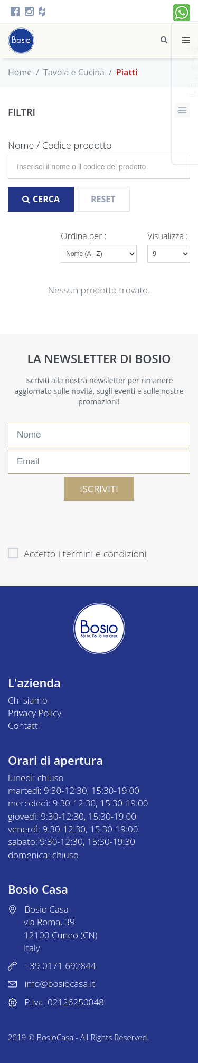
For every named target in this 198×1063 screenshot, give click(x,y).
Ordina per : (84, 236)
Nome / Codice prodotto (60, 145)
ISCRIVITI (99, 488)
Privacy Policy (34, 713)
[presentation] (88, 521)
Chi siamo (28, 700)
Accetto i (77, 553)
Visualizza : (168, 236)
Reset (103, 199)
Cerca (41, 199)
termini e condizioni (105, 553)
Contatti (24, 725)
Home (20, 72)
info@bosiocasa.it (59, 983)
